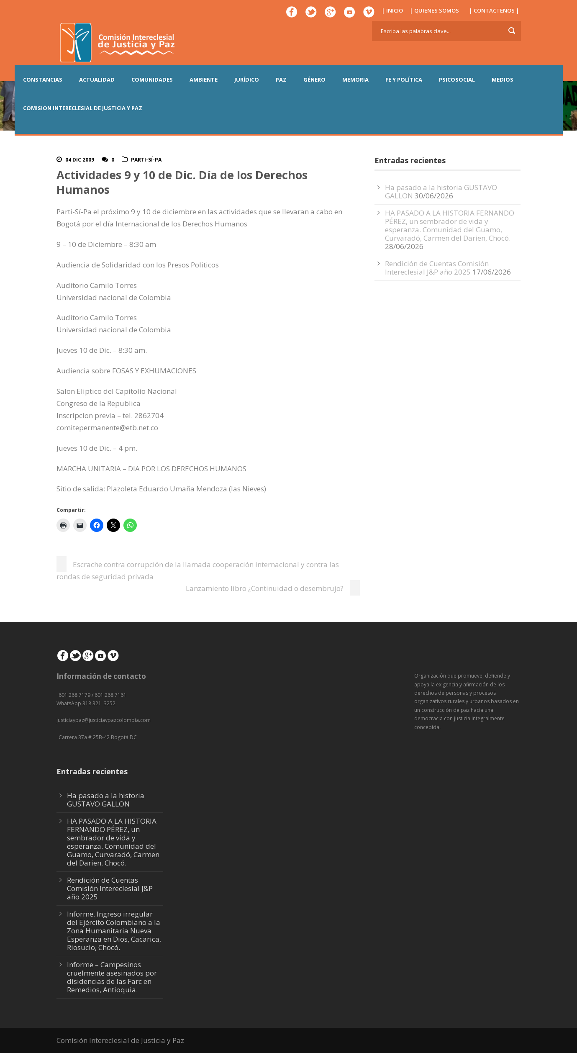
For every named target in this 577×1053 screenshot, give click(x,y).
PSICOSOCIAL (457, 79)
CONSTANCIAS (42, 79)
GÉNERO (314, 79)
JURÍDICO (246, 79)
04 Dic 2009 (79, 159)
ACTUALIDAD (97, 79)
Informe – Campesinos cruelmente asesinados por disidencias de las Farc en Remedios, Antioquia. (112, 977)
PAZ (281, 79)
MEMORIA (355, 79)
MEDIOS (502, 79)
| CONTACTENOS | (494, 10)
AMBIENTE (204, 79)
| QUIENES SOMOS (434, 10)
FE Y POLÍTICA (403, 79)
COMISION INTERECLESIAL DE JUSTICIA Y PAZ (82, 108)
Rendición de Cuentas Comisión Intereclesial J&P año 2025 (437, 268)
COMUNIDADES (152, 79)
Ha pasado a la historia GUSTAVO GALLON (105, 800)
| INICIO (392, 10)
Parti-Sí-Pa (146, 159)
